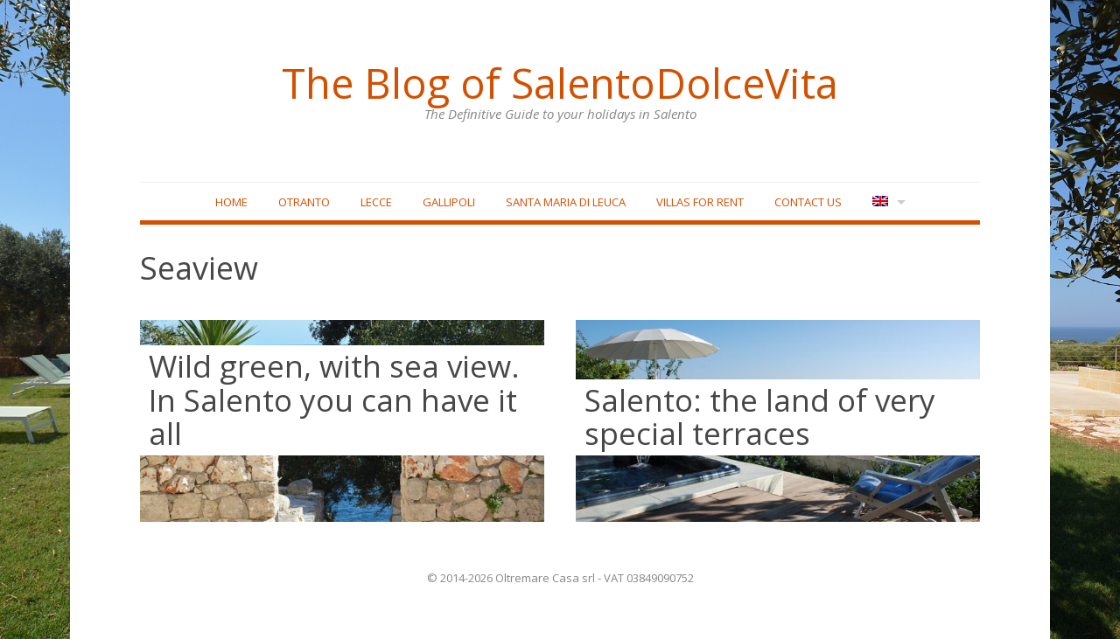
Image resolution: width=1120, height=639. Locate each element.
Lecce (376, 202)
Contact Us (808, 202)
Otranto (304, 202)
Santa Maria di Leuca (566, 202)
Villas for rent (700, 202)
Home (231, 202)
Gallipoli (449, 202)
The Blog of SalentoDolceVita (560, 83)
